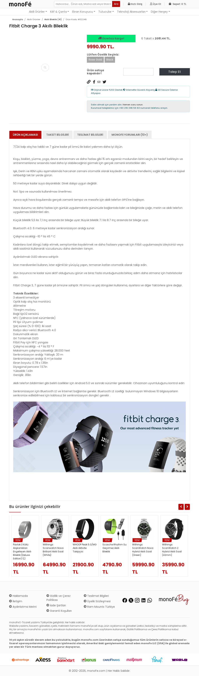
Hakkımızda (18, 596)
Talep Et (174, 71)
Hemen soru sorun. (133, 104)
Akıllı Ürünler (37, 12)
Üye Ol (155, 4)
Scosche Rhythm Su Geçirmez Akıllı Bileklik (114, 548)
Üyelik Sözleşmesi (97, 601)
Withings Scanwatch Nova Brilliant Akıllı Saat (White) (53, 550)
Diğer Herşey (159, 12)
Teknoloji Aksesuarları (131, 12)
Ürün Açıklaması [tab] (25, 135)
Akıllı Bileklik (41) (53, 19)
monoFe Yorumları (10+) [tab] (130, 135)
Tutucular (105, 12)
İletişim (15, 601)
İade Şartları (56, 605)
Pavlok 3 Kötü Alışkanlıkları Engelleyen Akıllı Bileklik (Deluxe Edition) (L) (22, 551)
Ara (116, 4)
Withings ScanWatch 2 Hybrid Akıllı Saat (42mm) (172, 550)
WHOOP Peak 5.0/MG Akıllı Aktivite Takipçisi (85, 548)
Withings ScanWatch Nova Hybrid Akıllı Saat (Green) (142, 550)
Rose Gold (95, 60)
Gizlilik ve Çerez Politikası (58, 598)
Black (109, 60)
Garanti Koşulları (59, 611)
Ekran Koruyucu (82, 12)
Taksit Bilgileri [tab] (57, 135)
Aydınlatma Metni (23, 607)
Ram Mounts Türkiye (99, 607)
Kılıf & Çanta (58, 12)
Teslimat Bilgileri (96, 596)
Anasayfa (17, 19)
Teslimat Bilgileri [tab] (90, 135)
